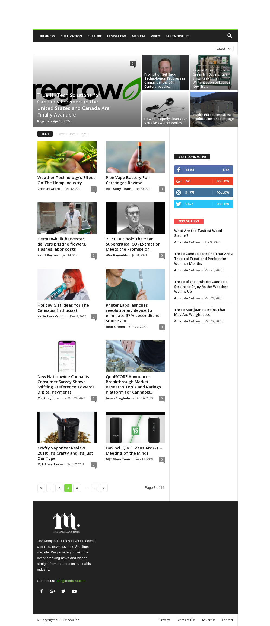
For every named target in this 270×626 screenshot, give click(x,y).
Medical (138, 36)
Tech (72, 134)
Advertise (209, 620)
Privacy (164, 620)
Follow (223, 181)
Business (47, 36)
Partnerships (177, 36)
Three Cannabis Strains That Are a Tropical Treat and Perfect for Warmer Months (203, 258)
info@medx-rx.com (70, 581)
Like (226, 170)
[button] (230, 36)
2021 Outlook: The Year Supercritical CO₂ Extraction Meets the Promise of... (133, 244)
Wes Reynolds (117, 255)
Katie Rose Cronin (51, 316)
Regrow (43, 121)
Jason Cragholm (118, 398)
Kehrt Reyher (47, 255)
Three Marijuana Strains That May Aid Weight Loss (199, 312)
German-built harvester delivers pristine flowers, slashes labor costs (61, 244)
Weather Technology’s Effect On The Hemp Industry (66, 180)
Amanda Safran (187, 242)
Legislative (116, 36)
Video (155, 36)
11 (95, 488)
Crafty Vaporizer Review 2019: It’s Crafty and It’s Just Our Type (65, 453)
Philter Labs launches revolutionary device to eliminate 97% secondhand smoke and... (133, 312)
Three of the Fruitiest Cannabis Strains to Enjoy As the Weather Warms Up (201, 286)
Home (61, 134)
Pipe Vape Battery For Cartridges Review (127, 180)
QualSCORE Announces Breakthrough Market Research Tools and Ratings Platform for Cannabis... (133, 384)
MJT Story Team (118, 189)
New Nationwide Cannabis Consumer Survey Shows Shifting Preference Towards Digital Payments (66, 384)
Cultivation (71, 36)
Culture (94, 36)
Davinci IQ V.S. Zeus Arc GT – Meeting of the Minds (134, 450)
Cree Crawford (48, 189)
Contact (227, 620)
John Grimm (115, 327)
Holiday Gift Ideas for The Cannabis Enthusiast (63, 307)
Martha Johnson (50, 398)
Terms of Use (186, 620)
